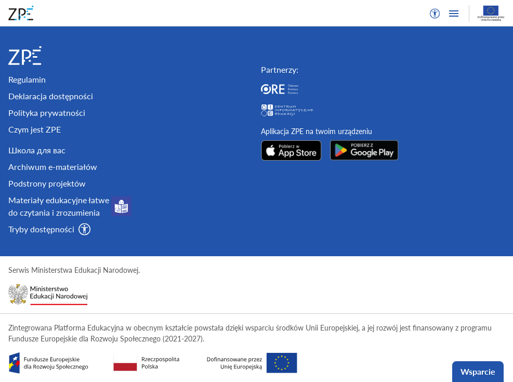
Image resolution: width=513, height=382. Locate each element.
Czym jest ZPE (34, 129)
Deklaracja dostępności (50, 96)
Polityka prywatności (46, 112)
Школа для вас (36, 150)
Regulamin (27, 79)
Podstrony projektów (47, 183)
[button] (435, 13)
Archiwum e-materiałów (52, 167)
